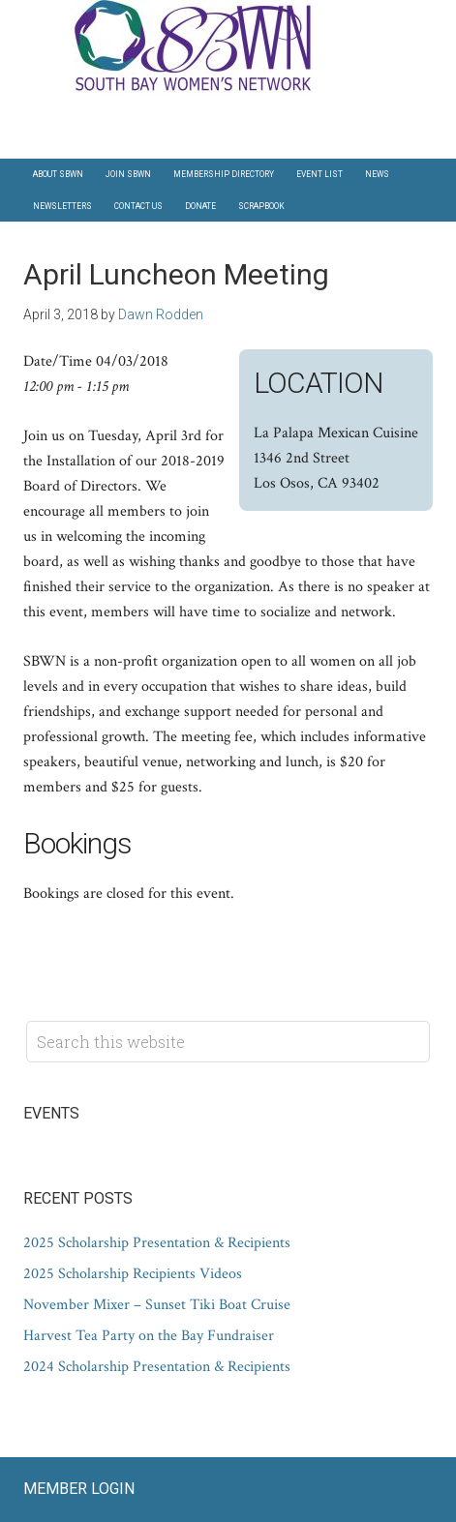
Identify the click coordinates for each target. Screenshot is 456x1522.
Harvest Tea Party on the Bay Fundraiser (148, 1336)
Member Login (79, 1488)
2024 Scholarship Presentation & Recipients (156, 1367)
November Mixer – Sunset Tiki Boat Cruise (156, 1305)
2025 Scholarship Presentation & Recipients (156, 1243)
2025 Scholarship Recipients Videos (132, 1274)
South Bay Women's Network (228, 47)
